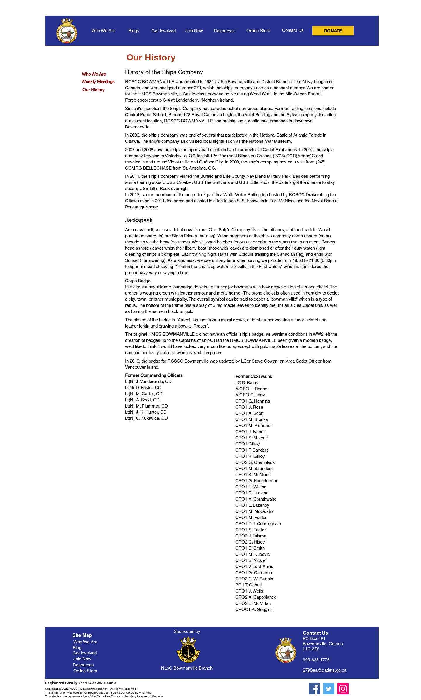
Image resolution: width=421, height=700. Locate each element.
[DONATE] (333, 30)
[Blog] (77, 647)
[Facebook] (314, 688)
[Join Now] (194, 30)
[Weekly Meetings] (98, 81)
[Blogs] (133, 30)
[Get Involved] (163, 30)
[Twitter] (328, 688)
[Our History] (93, 89)
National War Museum (270, 141)
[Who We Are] (103, 30)
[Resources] (224, 30)
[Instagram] (343, 688)
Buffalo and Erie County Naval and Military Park (245, 176)
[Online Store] (258, 30)
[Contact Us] (293, 30)
